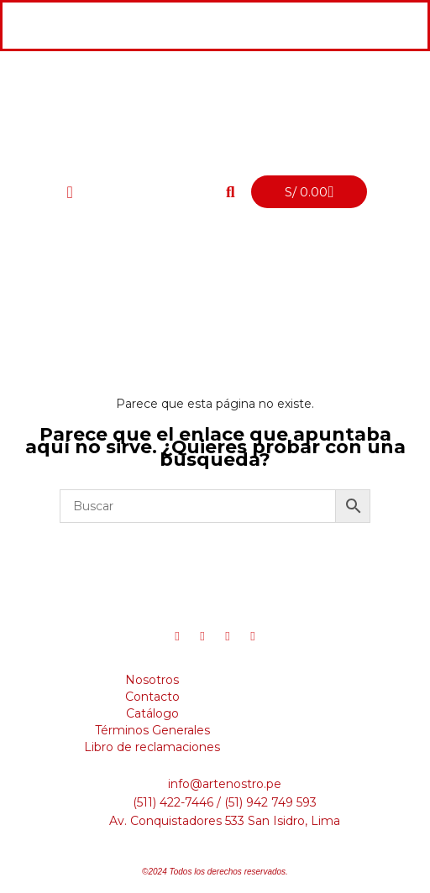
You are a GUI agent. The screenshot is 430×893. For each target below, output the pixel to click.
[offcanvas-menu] (70, 192)
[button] (230, 192)
